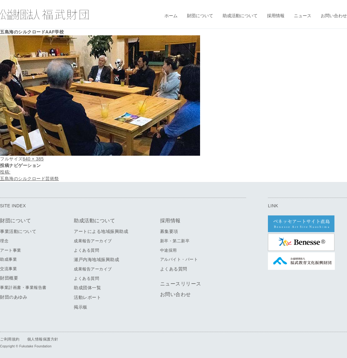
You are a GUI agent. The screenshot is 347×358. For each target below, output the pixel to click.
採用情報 (275, 15)
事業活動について (18, 231)
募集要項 (169, 231)
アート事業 (10, 250)
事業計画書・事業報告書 (23, 287)
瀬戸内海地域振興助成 (96, 259)
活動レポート (87, 297)
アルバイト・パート (179, 259)
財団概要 (9, 277)
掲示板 (81, 307)
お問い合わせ (334, 15)
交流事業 (8, 268)
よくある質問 (86, 250)
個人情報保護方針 (42, 339)
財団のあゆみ (13, 297)
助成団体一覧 (87, 287)
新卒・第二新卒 (175, 241)
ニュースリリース (180, 283)
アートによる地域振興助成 (101, 231)
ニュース (302, 15)
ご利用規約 (10, 339)
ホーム (171, 15)
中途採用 (168, 250)
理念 (4, 241)
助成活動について (240, 15)
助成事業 (8, 259)
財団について (200, 15)
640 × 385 (33, 158)
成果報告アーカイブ (93, 241)
